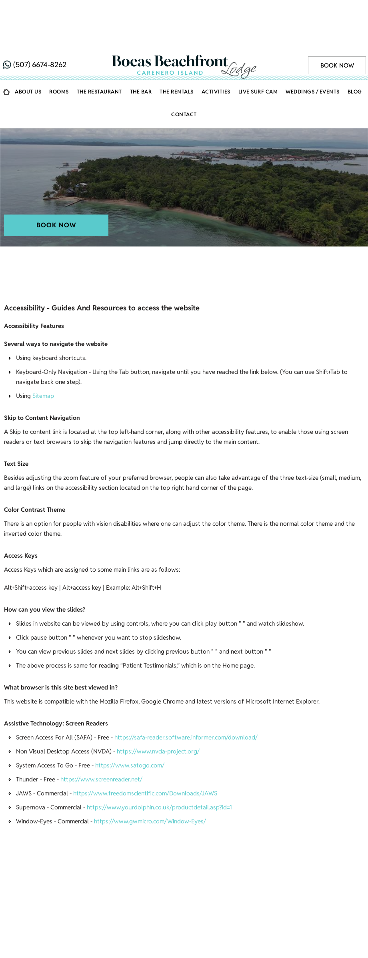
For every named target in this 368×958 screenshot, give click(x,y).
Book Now (337, 16)
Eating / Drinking (321, 861)
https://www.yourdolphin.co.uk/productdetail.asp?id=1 (159, 767)
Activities (216, 51)
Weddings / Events (313, 51)
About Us (28, 51)
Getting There (258, 861)
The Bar (141, 51)
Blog (355, 51)
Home (6, 53)
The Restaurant (99, 51)
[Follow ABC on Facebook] (175, 900)
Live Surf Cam (258, 51)
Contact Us (231, 871)
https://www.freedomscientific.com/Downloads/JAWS (145, 753)
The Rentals (177, 51)
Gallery (132, 871)
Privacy (207, 884)
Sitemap (43, 355)
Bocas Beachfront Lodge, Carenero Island (71, 245)
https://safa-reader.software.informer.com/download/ (186, 697)
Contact (184, 74)
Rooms (59, 51)
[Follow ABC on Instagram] (192, 900)
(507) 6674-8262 (39, 15)
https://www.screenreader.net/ (101, 739)
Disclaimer (165, 884)
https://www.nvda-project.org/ (158, 711)
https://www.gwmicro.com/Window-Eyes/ (150, 781)
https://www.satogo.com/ (129, 725)
